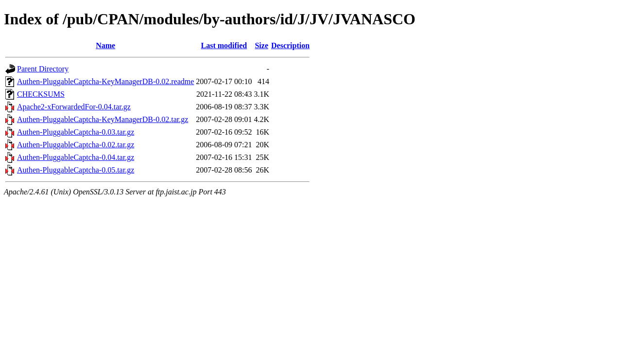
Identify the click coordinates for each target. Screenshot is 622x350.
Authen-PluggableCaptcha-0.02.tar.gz (75, 144)
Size (261, 45)
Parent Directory (43, 69)
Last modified (224, 45)
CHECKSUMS (41, 94)
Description (290, 45)
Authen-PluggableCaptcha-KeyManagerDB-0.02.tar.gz (102, 119)
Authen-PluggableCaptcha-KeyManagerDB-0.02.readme (105, 81)
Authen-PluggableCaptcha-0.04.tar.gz (75, 157)
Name (105, 45)
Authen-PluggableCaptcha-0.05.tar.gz (75, 170)
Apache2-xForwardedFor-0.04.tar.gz (74, 107)
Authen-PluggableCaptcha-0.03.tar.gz (75, 132)
